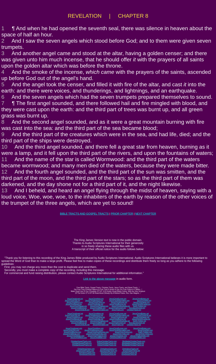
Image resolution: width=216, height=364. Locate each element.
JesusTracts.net (118, 325)
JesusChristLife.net (144, 315)
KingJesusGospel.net (137, 323)
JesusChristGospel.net (117, 323)
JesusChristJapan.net (141, 317)
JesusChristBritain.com (141, 328)
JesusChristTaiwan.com (75, 336)
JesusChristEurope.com (118, 328)
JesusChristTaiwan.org (78, 306)
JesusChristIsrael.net (75, 313)
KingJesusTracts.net (129, 352)
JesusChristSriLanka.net (141, 319)
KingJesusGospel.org (137, 308)
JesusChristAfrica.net (75, 317)
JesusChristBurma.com (72, 332)
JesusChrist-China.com (144, 334)
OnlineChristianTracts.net (106, 345)
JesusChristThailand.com (97, 336)
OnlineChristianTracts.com (107, 341)
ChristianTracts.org (134, 310)
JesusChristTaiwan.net (78, 321)
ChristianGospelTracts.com (81, 341)
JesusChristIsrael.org (75, 299)
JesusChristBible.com (98, 338)
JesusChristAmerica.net (94, 315)
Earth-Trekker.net (139, 321)
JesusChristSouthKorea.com (98, 332)
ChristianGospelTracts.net (82, 345)
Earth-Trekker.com (145, 332)
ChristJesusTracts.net (130, 349)
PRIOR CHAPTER (122, 213)
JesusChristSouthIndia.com (96, 334)
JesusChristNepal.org (73, 304)
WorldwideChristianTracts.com (133, 341)
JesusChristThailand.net (99, 321)
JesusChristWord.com (78, 338)
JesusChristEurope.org (117, 299)
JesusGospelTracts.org (108, 351)
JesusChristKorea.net (119, 317)
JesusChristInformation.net (119, 315)
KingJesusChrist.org (108, 354)
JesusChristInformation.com (119, 330)
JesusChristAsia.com (95, 328)
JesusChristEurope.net (117, 313)
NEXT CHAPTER (145, 213)
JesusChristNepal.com (71, 334)
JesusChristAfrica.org (74, 302)
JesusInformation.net (100, 325)
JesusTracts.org (118, 310)
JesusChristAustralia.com (139, 336)
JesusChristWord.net (79, 323)
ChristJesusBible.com (137, 338)
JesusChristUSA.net (72, 315)
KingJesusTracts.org (108, 352)
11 (4, 159)
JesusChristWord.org (79, 308)
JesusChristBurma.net (117, 319)
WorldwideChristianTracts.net (133, 345)
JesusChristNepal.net (74, 319)
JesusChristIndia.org (95, 304)
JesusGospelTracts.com (85, 351)
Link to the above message (99, 278)
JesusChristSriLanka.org (141, 304)
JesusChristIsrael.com (73, 328)
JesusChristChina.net (97, 317)
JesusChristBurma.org (117, 304)
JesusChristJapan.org (141, 302)
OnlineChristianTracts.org (106, 343)
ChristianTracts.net (134, 325)
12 (4, 172)
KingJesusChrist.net (129, 354)
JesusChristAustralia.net (121, 321)
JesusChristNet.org (144, 300)
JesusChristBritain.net (140, 313)
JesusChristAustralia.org (121, 306)
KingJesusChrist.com (87, 354)
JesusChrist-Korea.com (123, 332)
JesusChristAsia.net (96, 313)
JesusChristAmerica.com (93, 330)
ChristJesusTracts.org (108, 349)
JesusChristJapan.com (118, 336)
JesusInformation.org (100, 310)
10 (4, 147)
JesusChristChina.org (97, 302)
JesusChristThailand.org (99, 306)
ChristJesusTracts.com (85, 349)
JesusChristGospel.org (117, 308)
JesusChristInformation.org (119, 300)
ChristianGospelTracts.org (82, 343)
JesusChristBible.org (97, 308)
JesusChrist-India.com (121, 334)
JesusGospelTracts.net (131, 351)
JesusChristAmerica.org (94, 300)
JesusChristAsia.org (96, 299)
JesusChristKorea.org (119, 302)
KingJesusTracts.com (87, 352)
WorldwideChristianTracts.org (133, 343)
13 (4, 190)
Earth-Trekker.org (139, 306)
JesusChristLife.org (82, 310)
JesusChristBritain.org (140, 299)
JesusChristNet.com (145, 330)
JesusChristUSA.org (72, 300)
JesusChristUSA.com (71, 330)
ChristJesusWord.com (118, 338)
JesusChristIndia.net (95, 319)
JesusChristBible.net (97, 323)
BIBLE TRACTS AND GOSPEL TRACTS (84, 213)
